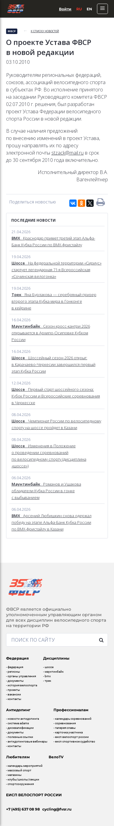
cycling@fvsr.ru (56, 809)
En (89, 9)
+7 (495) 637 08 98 (23, 809)
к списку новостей (45, 31)
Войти (65, 9)
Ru (79, 9)
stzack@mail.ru (67, 152)
